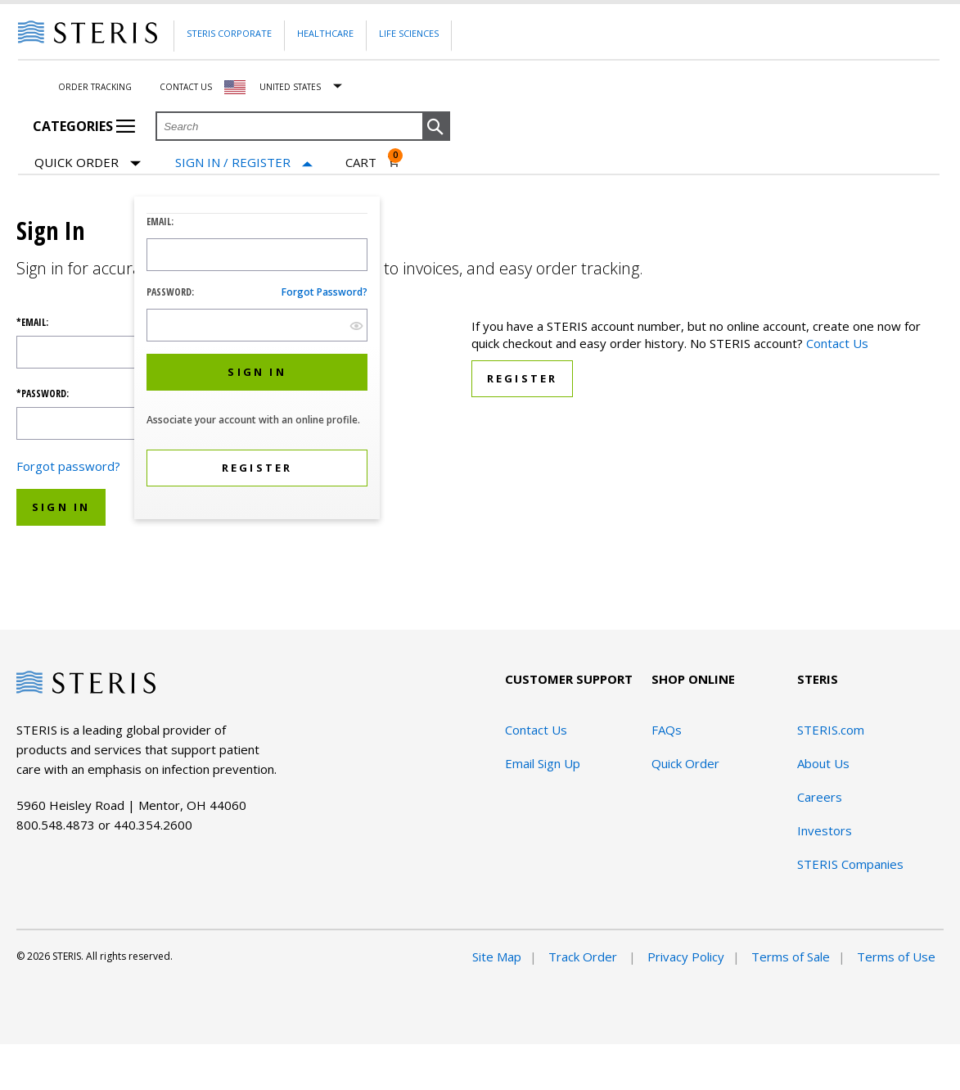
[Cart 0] (372, 162)
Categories (84, 126)
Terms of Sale (790, 956)
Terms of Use (896, 956)
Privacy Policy (685, 956)
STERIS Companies (850, 864)
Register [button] (522, 378)
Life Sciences (409, 33)
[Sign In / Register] (244, 162)
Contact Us (186, 87)
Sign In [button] (61, 507)
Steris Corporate (229, 33)
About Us (823, 763)
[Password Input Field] (256, 325)
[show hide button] (356, 325)
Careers (819, 797)
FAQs (666, 729)
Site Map (496, 956)
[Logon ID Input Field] (256, 254)
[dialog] (256, 360)
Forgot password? (324, 292)
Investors (824, 830)
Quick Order (87, 163)
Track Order (584, 956)
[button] (436, 127)
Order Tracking (95, 87)
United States (290, 87)
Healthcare (325, 33)
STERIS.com (830, 729)
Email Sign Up (542, 763)
